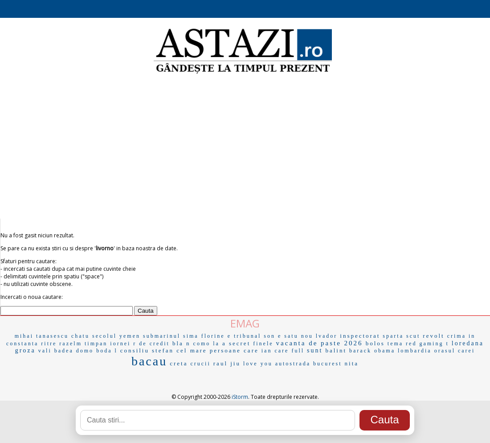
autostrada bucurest (308, 363)
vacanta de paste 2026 (319, 343)
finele (263, 343)
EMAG (245, 323)
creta (179, 363)
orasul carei (454, 351)
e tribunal (244, 336)
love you (258, 363)
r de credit (151, 343)
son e (273, 336)
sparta (393, 336)
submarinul (161, 336)
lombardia (415, 351)
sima (191, 336)
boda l (107, 351)
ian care (275, 351)
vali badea (56, 351)
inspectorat (360, 335)
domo (85, 351)
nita (352, 363)
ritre (49, 343)
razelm (70, 343)
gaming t (434, 343)
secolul (104, 336)
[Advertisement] (245, 147)
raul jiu (227, 363)
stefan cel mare (179, 350)
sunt (315, 350)
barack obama (372, 351)
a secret (236, 343)
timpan (96, 343)
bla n (181, 343)
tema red (402, 343)
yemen (129, 336)
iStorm (240, 397)
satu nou (298, 336)
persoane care (234, 350)
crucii (200, 363)
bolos (375, 343)
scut (413, 336)
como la (206, 343)
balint (336, 350)
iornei (120, 343)
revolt (433, 335)
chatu (80, 336)
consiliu (134, 350)
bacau (149, 361)
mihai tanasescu (42, 336)
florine (213, 336)
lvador (327, 336)
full (297, 351)
